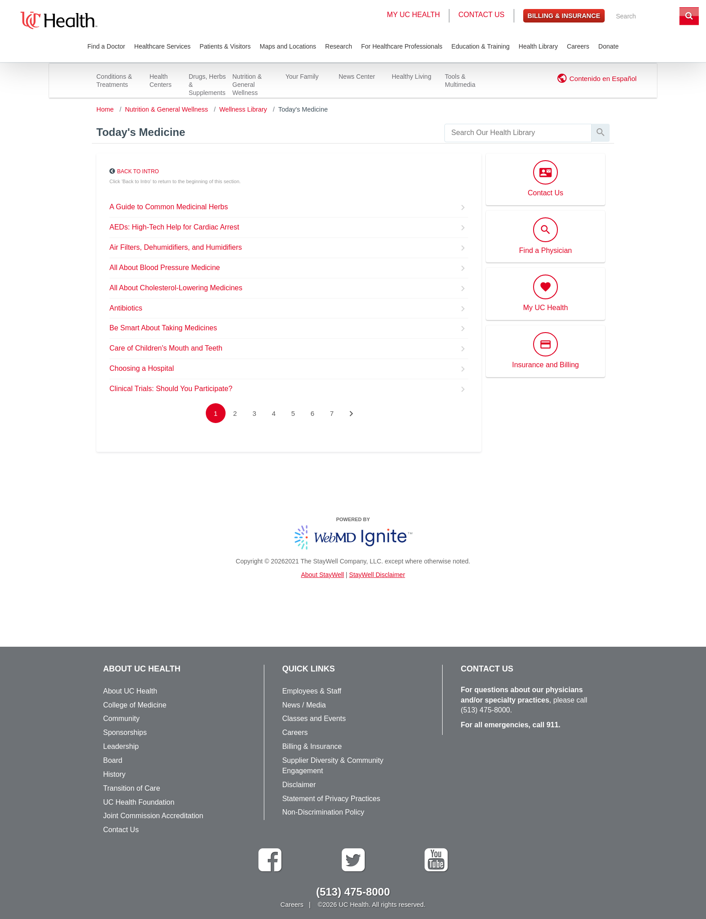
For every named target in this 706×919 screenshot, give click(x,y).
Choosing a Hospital (141, 368)
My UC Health (413, 14)
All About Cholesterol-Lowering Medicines (175, 288)
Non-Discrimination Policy (323, 812)
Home (104, 109)
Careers (578, 46)
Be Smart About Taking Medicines (163, 328)
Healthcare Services (162, 46)
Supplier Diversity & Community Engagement (333, 766)
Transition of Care (131, 788)
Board (112, 760)
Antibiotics (125, 308)
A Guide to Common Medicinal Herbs (168, 207)
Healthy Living (411, 76)
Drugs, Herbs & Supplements (207, 84)
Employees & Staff (311, 691)
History (114, 774)
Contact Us (481, 14)
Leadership (121, 746)
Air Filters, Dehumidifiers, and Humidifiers (175, 247)
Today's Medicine (303, 109)
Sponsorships (125, 732)
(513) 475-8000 (485, 710)
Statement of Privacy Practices (331, 798)
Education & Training (481, 46)
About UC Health (130, 691)
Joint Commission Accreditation (153, 816)
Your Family (301, 76)
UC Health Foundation (138, 802)
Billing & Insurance (564, 15)
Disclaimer (299, 784)
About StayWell (322, 574)
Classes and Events (314, 718)
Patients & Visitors (224, 46)
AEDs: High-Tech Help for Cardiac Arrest (174, 227)
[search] (518, 133)
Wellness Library (243, 109)
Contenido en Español (603, 78)
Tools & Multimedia (460, 80)
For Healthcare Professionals (402, 46)
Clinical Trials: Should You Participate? (170, 388)
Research (338, 46)
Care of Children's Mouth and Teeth (165, 348)
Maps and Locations (288, 46)
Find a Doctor (106, 46)
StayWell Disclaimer (377, 574)
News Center (357, 76)
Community (121, 718)
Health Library (538, 46)
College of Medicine (135, 705)
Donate (608, 46)
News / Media (304, 705)
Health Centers (160, 80)
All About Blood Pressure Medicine (164, 267)
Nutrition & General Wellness (247, 84)
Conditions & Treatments (114, 80)
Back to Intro (138, 171)
